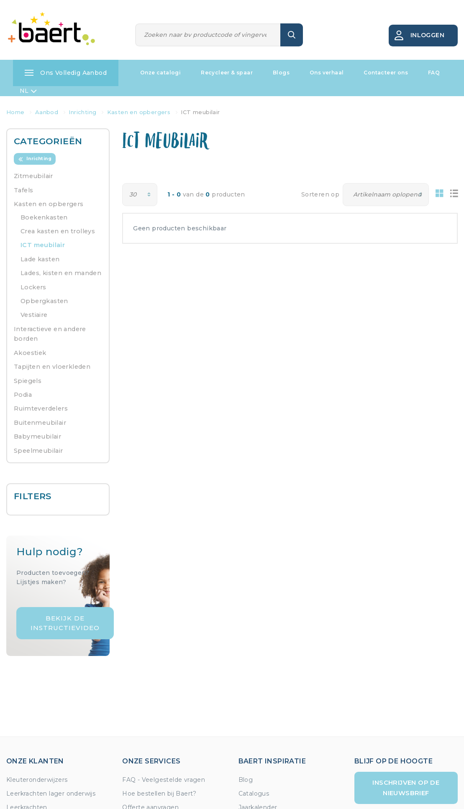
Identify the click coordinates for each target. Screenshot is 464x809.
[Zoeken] (208, 34)
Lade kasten (40, 259)
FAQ (434, 72)
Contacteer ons (386, 72)
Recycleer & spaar (227, 72)
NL (28, 91)
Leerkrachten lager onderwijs (50, 793)
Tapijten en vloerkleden (52, 366)
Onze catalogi (160, 72)
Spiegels (27, 381)
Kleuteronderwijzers (37, 779)
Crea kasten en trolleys (58, 231)
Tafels (23, 190)
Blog (245, 779)
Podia (23, 394)
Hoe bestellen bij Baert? (159, 793)
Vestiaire (34, 315)
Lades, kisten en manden (61, 273)
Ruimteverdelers (41, 408)
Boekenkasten (44, 217)
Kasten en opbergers (49, 204)
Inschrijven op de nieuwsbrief (405, 787)
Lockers (33, 287)
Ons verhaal (327, 72)
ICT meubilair (43, 245)
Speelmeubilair (38, 450)
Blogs (281, 72)
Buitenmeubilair (40, 422)
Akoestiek (30, 353)
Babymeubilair (37, 436)
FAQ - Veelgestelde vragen (163, 779)
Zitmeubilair (33, 176)
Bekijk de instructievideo (65, 623)
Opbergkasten (44, 301)
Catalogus (253, 793)
